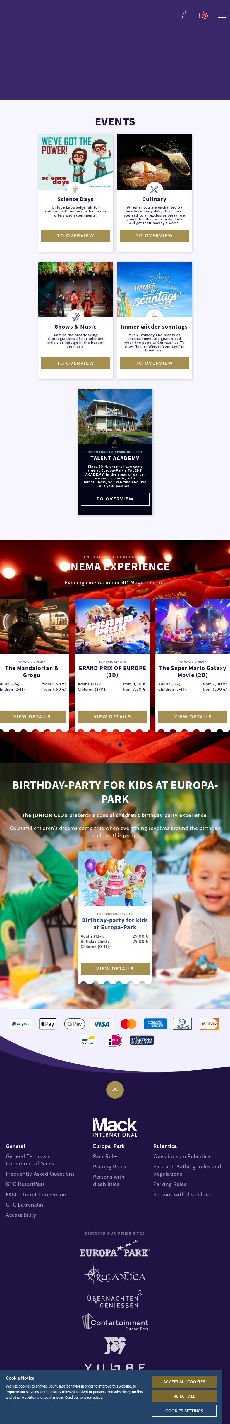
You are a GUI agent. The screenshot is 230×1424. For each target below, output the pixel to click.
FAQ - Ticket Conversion (36, 1194)
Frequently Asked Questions (40, 1174)
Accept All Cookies (184, 1381)
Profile (185, 14)
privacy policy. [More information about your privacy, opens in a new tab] (91, 1397)
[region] (111, 1396)
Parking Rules (109, 1166)
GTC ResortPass (25, 1184)
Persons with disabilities (183, 1194)
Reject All (184, 1396)
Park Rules (106, 1156)
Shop (203, 14)
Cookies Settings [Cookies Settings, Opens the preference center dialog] (184, 1410)
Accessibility (21, 1215)
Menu (222, 15)
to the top (115, 1090)
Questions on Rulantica (182, 1156)
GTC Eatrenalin (24, 1205)
